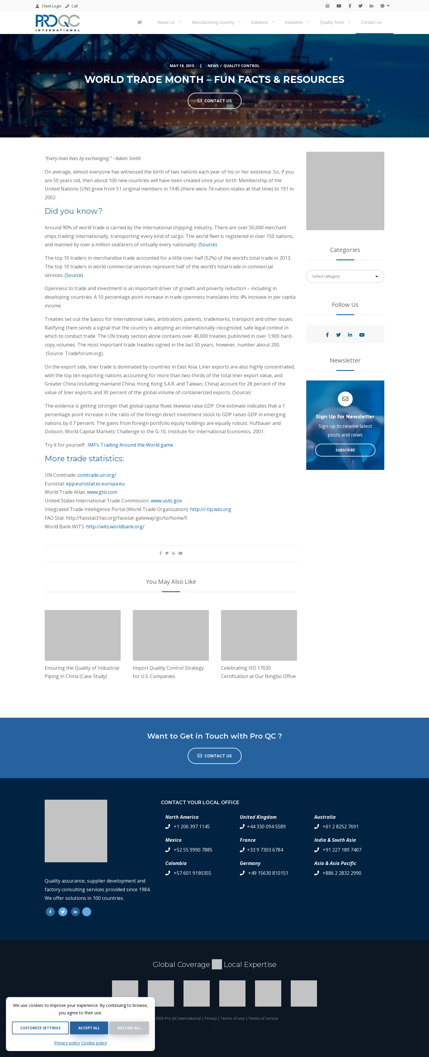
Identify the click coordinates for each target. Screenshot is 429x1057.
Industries (294, 22)
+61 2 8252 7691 (341, 826)
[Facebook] (50, 911)
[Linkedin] (75, 911)
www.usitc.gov (166, 500)
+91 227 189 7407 (342, 849)
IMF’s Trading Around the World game (130, 445)
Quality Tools (332, 22)
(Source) (207, 244)
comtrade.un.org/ (96, 475)
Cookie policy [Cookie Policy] (94, 1043)
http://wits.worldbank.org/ (115, 526)
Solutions (259, 22)
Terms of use (233, 1018)
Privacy (211, 1018)
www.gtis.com (102, 492)
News (213, 65)
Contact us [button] (215, 756)
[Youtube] (86, 911)
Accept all (89, 1027)
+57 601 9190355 (192, 873)
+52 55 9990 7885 (193, 849)
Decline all (129, 1027)
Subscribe (345, 450)
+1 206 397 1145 (192, 826)
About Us (166, 22)
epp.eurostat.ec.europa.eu (95, 483)
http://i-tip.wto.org (210, 509)
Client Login (48, 6)
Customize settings (40, 1027)
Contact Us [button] (215, 100)
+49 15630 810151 (268, 873)
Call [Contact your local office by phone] (71, 6)
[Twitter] (62, 911)
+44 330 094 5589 (266, 826)
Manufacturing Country (213, 22)
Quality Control (241, 65)
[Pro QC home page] (140, 23)
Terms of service (263, 1018)
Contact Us (371, 22)
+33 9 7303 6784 (265, 849)
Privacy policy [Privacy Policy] (67, 1043)
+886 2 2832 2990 (342, 873)
